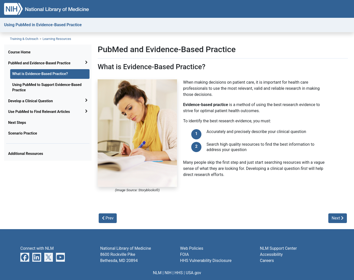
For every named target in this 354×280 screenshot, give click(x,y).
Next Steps (17, 123)
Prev (107, 218)
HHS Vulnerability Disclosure (205, 260)
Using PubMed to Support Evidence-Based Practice (47, 88)
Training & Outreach (24, 39)
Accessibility (271, 254)
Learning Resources (56, 39)
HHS (178, 272)
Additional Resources (25, 154)
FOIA (184, 254)
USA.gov (193, 272)
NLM (157, 272)
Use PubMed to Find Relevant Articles (39, 112)
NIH (168, 272)
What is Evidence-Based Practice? (40, 74)
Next (338, 218)
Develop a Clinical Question (30, 101)
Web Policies (191, 248)
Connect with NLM (37, 248)
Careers (267, 260)
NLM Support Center (278, 248)
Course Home (19, 52)
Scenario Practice (22, 133)
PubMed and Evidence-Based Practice (39, 63)
